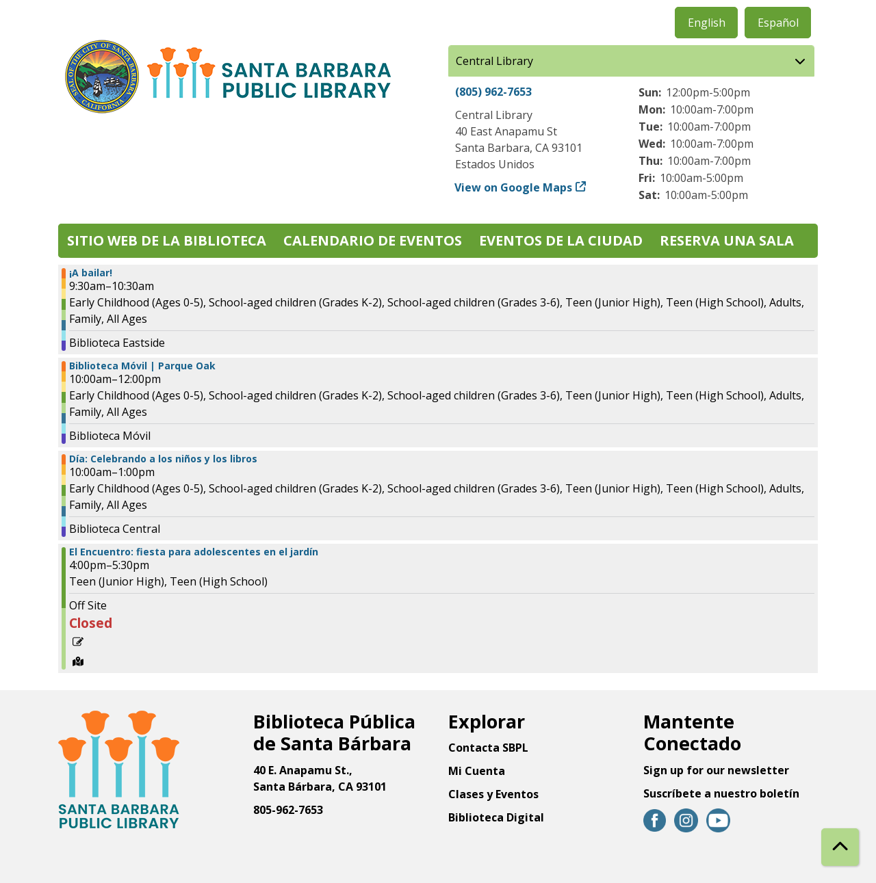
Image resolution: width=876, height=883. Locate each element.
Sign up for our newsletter (716, 770)
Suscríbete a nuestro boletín (721, 793)
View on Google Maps (513, 187)
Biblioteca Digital (496, 817)
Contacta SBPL (488, 747)
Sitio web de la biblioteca (166, 240)
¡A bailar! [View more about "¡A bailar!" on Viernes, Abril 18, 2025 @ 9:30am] (90, 273)
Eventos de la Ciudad (561, 240)
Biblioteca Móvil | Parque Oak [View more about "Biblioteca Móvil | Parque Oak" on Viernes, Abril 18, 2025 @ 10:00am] (142, 366)
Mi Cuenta (476, 770)
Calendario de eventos (372, 240)
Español (778, 22)
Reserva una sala (727, 240)
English (706, 22)
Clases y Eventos (493, 794)
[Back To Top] (840, 847)
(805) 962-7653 (493, 91)
